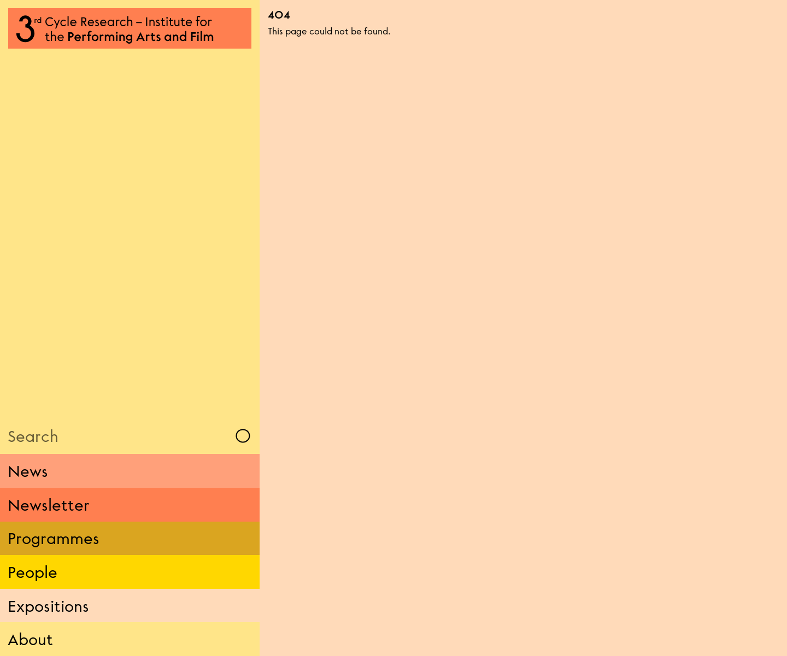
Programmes (53, 538)
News (28, 471)
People (32, 572)
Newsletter (49, 504)
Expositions (48, 605)
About (30, 639)
